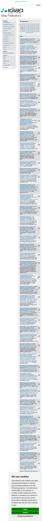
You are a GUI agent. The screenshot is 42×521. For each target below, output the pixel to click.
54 (20, 29)
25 (22, 26)
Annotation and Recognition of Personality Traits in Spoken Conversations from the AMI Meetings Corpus (27, 228)
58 (28, 29)
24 (20, 26)
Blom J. (28, 410)
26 (24, 26)
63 (38, 29)
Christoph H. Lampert (25, 147)
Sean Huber (32, 393)
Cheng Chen (33, 289)
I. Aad (24, 410)
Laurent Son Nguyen (25, 422)
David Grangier (29, 42)
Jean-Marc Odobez (24, 291)
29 (30, 26)
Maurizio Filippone (24, 190)
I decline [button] (25, 512)
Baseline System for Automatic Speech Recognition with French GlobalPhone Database (28, 384)
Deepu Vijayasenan (28, 255)
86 (30, 32)
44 (20, 28)
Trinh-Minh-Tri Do (34, 49)
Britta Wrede (33, 422)
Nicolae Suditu (28, 336)
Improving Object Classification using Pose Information (28, 39)
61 (34, 29)
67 (26, 30)
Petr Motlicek (31, 231)
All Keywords (6, 45)
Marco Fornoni (27, 437)
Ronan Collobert (29, 41)
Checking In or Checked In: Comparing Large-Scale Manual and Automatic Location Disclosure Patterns (29, 47)
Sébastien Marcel (24, 87)
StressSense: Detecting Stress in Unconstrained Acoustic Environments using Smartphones (28, 355)
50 (32, 28)
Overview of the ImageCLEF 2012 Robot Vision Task (28, 94)
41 (34, 27)
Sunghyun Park (28, 220)
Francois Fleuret (23, 77)
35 (22, 27)
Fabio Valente (32, 190)
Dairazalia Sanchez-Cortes (26, 59)
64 (20, 30)
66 (24, 30)
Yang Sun (29, 367)
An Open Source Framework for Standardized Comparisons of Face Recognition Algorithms (28, 83)
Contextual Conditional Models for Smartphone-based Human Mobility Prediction (28, 454)
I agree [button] (25, 509)
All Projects (5, 41)
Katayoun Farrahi (24, 68)
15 (22, 24)
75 (22, 31)
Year (4, 63)
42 (36, 27)
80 (32, 31)
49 (30, 28)
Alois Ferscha (23, 69)
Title (4, 59)
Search (4, 49)
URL (38, 86)
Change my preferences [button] (25, 516)
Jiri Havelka (26, 393)
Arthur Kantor (31, 392)
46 (24, 28)
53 (38, 28)
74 (20, 31)
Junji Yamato (27, 301)
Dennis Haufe (23, 154)
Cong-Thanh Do (31, 124)
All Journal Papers (7, 28)
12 (37, 23)
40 (32, 27)
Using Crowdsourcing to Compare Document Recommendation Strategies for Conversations (28, 463)
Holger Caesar (27, 135)
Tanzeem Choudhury (25, 362)
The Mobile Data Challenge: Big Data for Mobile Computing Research (27, 408)
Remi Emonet (32, 68)
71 (34, 30)
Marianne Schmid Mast (25, 359)
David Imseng (28, 134)
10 (33, 23)
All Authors (5, 39)
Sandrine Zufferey (29, 177)
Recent (4, 47)
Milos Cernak (28, 386)
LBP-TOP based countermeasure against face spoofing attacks (28, 109)
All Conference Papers (8, 34)
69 (30, 30)
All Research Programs (8, 43)
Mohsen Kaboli (33, 447)
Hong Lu (22, 357)
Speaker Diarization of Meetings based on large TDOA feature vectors (28, 254)
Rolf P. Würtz (32, 154)
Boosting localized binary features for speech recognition (28, 428)
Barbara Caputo (23, 97)
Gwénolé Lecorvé (28, 136)
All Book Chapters (7, 32)
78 (28, 31)
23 (38, 24)
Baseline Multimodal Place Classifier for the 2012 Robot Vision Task (28, 102)
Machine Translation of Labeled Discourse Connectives (27, 344)
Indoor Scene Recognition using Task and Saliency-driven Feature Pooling (28, 436)
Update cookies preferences (21, 1)
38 (28, 27)
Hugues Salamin (24, 201)
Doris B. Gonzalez (31, 394)
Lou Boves (31, 368)
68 (28, 30)
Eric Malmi (27, 49)
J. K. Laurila (28, 409)
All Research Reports (8, 24)
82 (36, 31)
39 (30, 27)
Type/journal (6, 61)
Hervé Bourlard (23, 210)
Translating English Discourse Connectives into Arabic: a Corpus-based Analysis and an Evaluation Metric (28, 263)
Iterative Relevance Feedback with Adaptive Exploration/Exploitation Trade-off (28, 335)
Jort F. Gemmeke (24, 368)
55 (22, 29)
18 (28, 24)
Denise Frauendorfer (31, 358)
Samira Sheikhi (28, 419)
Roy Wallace (31, 85)
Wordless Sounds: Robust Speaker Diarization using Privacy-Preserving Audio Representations (28, 207)
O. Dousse (31, 411)
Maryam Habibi (23, 465)
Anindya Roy (35, 428)
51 (34, 28)
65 (22, 30)
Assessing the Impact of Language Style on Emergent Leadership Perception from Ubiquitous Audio (28, 57)
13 (39, 23)
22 (36, 24)
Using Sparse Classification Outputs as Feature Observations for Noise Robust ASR (29, 366)
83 (38, 31)
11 (35, 23)
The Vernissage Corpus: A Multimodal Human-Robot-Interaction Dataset (26, 417)
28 (28, 26)
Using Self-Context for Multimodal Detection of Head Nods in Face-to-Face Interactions (28, 309)
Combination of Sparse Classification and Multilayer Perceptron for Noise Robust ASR (28, 374)
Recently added (6, 65)
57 (26, 29)
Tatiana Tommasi (28, 145)
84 (26, 32)
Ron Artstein (29, 221)
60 (32, 29)
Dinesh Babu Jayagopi (32, 299)
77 (26, 31)
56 (24, 29)
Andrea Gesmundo (30, 347)
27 (26, 26)
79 (30, 31)
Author (4, 57)
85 (28, 32)
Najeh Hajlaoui (27, 264)
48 (28, 28)
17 (26, 24)
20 (32, 24)
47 (26, 28)
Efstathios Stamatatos (25, 280)
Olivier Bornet (34, 410)
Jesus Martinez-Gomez (28, 103)
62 (36, 29)
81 (34, 31)
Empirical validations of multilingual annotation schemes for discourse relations (29, 176)
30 (32, 26)
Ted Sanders (23, 179)
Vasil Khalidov (32, 421)
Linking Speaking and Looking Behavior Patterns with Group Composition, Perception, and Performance (27, 297)
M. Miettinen (28, 412)
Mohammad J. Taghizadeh (26, 126)
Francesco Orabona (24, 447)
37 (26, 27)
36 (24, 27)
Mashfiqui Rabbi (28, 357)
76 (24, 31)
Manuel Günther (23, 85)
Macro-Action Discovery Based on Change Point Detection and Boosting (28, 75)
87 (32, 32)
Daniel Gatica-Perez (26, 50)
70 (32, 30)
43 (38, 27)
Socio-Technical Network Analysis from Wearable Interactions (28, 67)
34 (20, 27)
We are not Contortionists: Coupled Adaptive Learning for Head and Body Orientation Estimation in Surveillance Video (28, 288)
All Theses (5, 37)
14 (20, 24)
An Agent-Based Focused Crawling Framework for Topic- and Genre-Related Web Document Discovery (27, 277)
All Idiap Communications (9, 26)
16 (24, 24)
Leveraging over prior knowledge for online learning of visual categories (28, 444)
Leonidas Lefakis (29, 76)
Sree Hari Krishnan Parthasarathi (27, 209)
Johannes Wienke (24, 420)
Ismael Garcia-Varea (28, 96)
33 (38, 26)
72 (36, 30)
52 (36, 28)
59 (30, 29)
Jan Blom (31, 402)
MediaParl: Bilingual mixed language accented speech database (26, 133)
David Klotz (34, 419)
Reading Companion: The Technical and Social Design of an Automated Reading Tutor (28, 391)
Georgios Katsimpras (29, 279)
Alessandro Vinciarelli (25, 191)
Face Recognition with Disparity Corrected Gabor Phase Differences (28, 152)
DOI (38, 85)
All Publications (6, 22)
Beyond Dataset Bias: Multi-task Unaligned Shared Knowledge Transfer (28, 144)
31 (34, 26)
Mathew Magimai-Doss (32, 370)
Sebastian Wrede (24, 421)
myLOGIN (5, 67)
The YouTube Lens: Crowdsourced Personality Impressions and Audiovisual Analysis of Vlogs (28, 327)
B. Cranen (34, 367)
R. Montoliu (25, 402)
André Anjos (31, 111)
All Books (5, 30)
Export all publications (8, 53)
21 (34, 24)
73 (38, 30)
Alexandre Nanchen (24, 137)
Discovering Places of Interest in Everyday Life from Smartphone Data (28, 401)
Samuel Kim (33, 189)
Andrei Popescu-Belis (29, 178)
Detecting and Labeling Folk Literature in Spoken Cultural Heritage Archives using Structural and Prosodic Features (28, 246)
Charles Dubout (29, 169)
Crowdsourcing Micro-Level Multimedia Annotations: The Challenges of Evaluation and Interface (27, 218)
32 (36, 26)
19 (30, 24)
